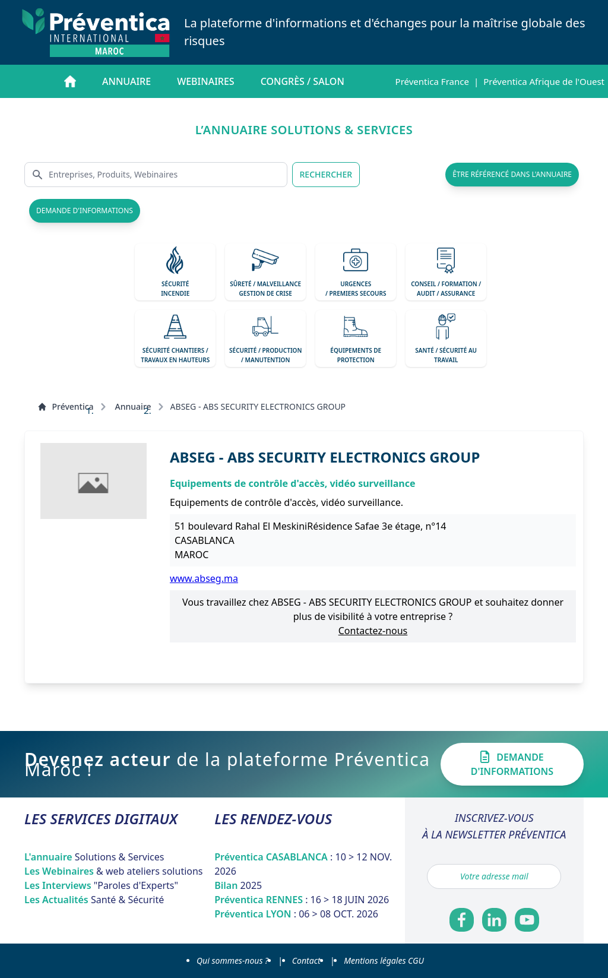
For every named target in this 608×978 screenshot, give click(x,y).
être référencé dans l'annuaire (512, 174)
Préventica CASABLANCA (303, 864)
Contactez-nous (373, 630)
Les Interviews (101, 885)
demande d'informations (84, 210)
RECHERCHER (326, 174)
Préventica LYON (296, 913)
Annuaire (126, 81)
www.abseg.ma (204, 578)
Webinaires (205, 81)
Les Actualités (94, 899)
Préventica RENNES (301, 899)
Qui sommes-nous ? (232, 960)
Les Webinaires (113, 871)
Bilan (238, 885)
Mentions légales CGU (384, 960)
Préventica (65, 406)
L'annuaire (94, 856)
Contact (306, 960)
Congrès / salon (302, 81)
